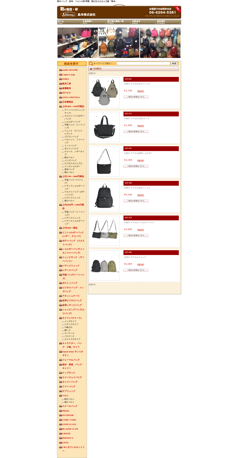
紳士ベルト (69, 157)
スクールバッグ (69, 406)
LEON (65, 442)
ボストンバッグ (71, 148)
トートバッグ (70, 145)
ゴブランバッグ (71, 137)
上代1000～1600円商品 (73, 106)
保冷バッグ (69, 169)
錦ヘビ (67, 330)
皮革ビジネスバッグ (72, 300)
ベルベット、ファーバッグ (74, 141)
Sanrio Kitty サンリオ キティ (73, 353)
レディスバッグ (69, 270)
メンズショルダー (72, 166)
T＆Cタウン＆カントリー (73, 449)
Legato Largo (68, 74)
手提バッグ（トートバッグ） (74, 213)
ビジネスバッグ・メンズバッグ (73, 289)
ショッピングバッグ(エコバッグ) (73, 311)
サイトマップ (150, 16)
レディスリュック (72, 198)
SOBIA (65, 79)
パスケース (69, 336)
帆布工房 (66, 83)
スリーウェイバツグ (72, 377)
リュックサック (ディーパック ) (73, 259)
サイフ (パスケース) (71, 318)
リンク (176, 16)
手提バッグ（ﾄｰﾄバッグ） (73, 181)
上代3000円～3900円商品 (73, 207)
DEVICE (66, 92)
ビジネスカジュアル (73, 163)
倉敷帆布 (66, 88)
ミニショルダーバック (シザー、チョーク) (73, 234)
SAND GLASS (69, 424)
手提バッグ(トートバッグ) (73, 276)
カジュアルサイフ (72, 339)
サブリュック (68, 391)
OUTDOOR (68, 415)
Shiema (65, 410)
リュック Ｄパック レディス (74, 132)
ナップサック (68, 373)
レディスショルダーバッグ (74, 187)
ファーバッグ (68, 386)
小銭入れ (68, 327)
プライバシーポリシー (164, 16)
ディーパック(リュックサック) (74, 111)
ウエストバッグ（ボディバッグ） (74, 193)
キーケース (69, 333)
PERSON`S (67, 438)
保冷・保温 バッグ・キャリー (73, 366)
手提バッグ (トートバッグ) (74, 126)
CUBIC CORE (69, 420)
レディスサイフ (71, 324)
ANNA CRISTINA (71, 97)
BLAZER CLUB (70, 429)
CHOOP (66, 433)
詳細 (135, 97)
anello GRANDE (70, 70)
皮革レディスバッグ (72, 305)
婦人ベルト (69, 172)
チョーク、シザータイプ (74, 153)
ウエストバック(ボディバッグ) (74, 117)
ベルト (65, 395)
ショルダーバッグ (72, 122)
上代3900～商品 (70, 228)
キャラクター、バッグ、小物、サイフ (72, 345)
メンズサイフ (70, 321)
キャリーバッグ (69, 382)
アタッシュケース (70, 296)
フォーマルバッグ (70, 360)
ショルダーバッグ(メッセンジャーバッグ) (73, 251)
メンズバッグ (70, 160)
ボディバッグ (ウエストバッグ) (73, 242)
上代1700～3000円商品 (73, 176)
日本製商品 (67, 102)
